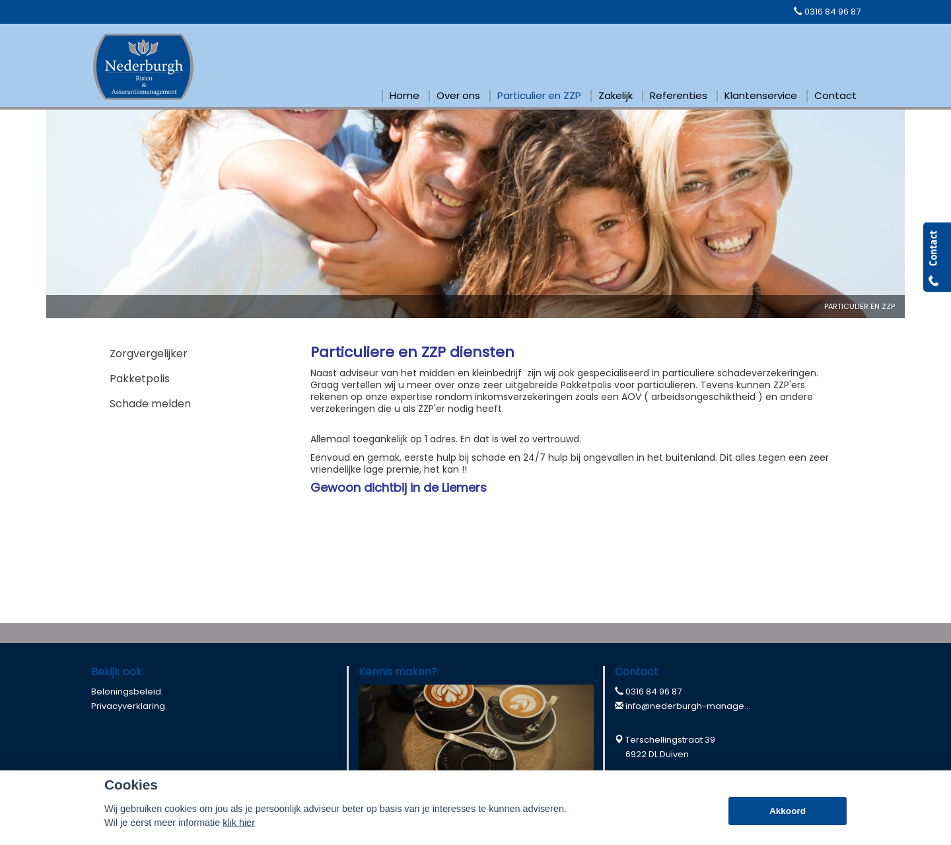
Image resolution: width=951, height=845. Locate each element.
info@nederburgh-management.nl (700, 706)
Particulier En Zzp (859, 306)
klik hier (239, 822)
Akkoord (787, 811)
